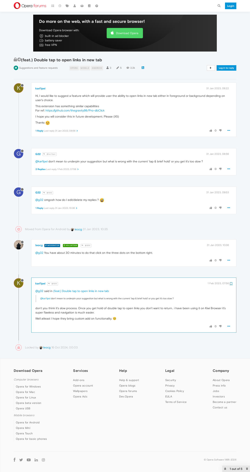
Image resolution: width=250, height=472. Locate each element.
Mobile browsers (24, 415)
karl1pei (40, 88)
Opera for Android (28, 422)
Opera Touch (24, 433)
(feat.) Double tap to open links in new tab (81, 291)
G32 (38, 154)
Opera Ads (80, 396)
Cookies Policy (174, 391)
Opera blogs (127, 385)
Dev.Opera (126, 396)
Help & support (129, 380)
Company (221, 371)
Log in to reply (226, 68)
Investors (219, 396)
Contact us (220, 407)
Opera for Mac (25, 392)
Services (80, 371)
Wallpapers (80, 391)
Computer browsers (26, 379)
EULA (168, 396)
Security (170, 380)
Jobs (216, 391)
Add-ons (78, 380)
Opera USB (23, 408)
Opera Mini (23, 427)
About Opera (221, 380)
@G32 (47, 193)
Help (123, 371)
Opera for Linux (26, 397)
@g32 (39, 199)
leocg (76, 229)
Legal (170, 371)
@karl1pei (49, 154)
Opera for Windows (28, 386)
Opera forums (128, 391)
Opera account (83, 385)
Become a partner (224, 401)
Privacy (170, 385)
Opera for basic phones (31, 438)
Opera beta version (28, 402)
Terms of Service (176, 401)
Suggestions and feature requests (38, 67)
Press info (219, 385)
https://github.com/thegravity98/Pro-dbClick (75, 110)
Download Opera (127, 33)
